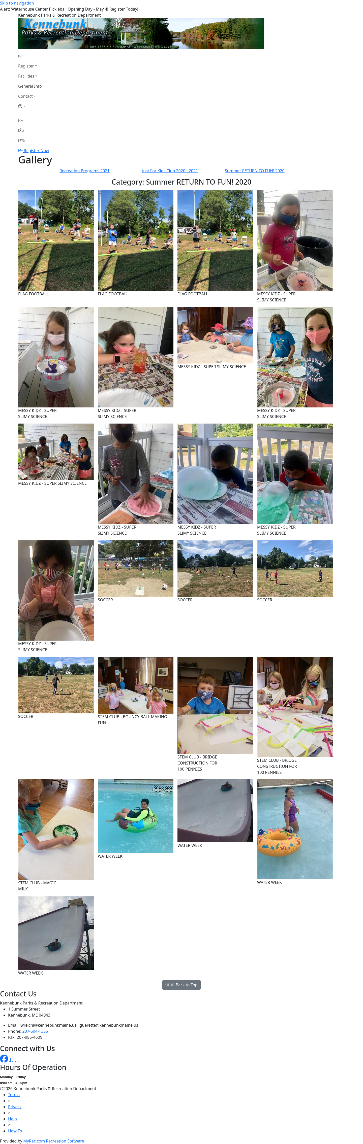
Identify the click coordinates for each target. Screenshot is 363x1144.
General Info (30, 86)
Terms (14, 1094)
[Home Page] (31, 56)
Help (12, 1119)
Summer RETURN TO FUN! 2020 (255, 171)
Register (26, 66)
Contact (25, 96)
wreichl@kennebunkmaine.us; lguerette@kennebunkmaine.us (79, 1025)
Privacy (14, 1107)
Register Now (36, 150)
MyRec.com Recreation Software (53, 1141)
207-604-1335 (35, 1031)
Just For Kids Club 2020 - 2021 (170, 171)
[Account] (31, 106)
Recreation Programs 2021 (84, 171)
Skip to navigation (17, 3)
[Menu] (21, 140)
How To (15, 1131)
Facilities (26, 76)
